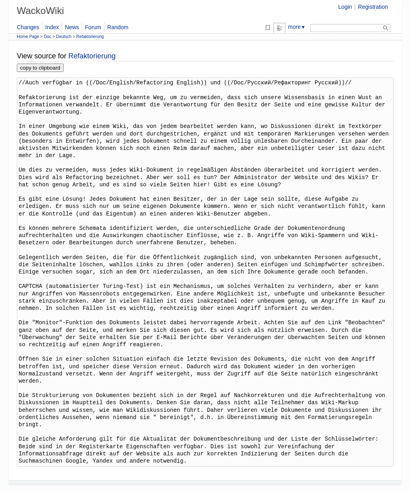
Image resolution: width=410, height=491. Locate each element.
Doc (47, 36)
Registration (373, 7)
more (296, 27)
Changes (28, 27)
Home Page (28, 36)
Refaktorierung (90, 36)
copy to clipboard (40, 68)
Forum (93, 27)
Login (345, 7)
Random (118, 27)
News (72, 27)
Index (52, 27)
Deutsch (64, 36)
